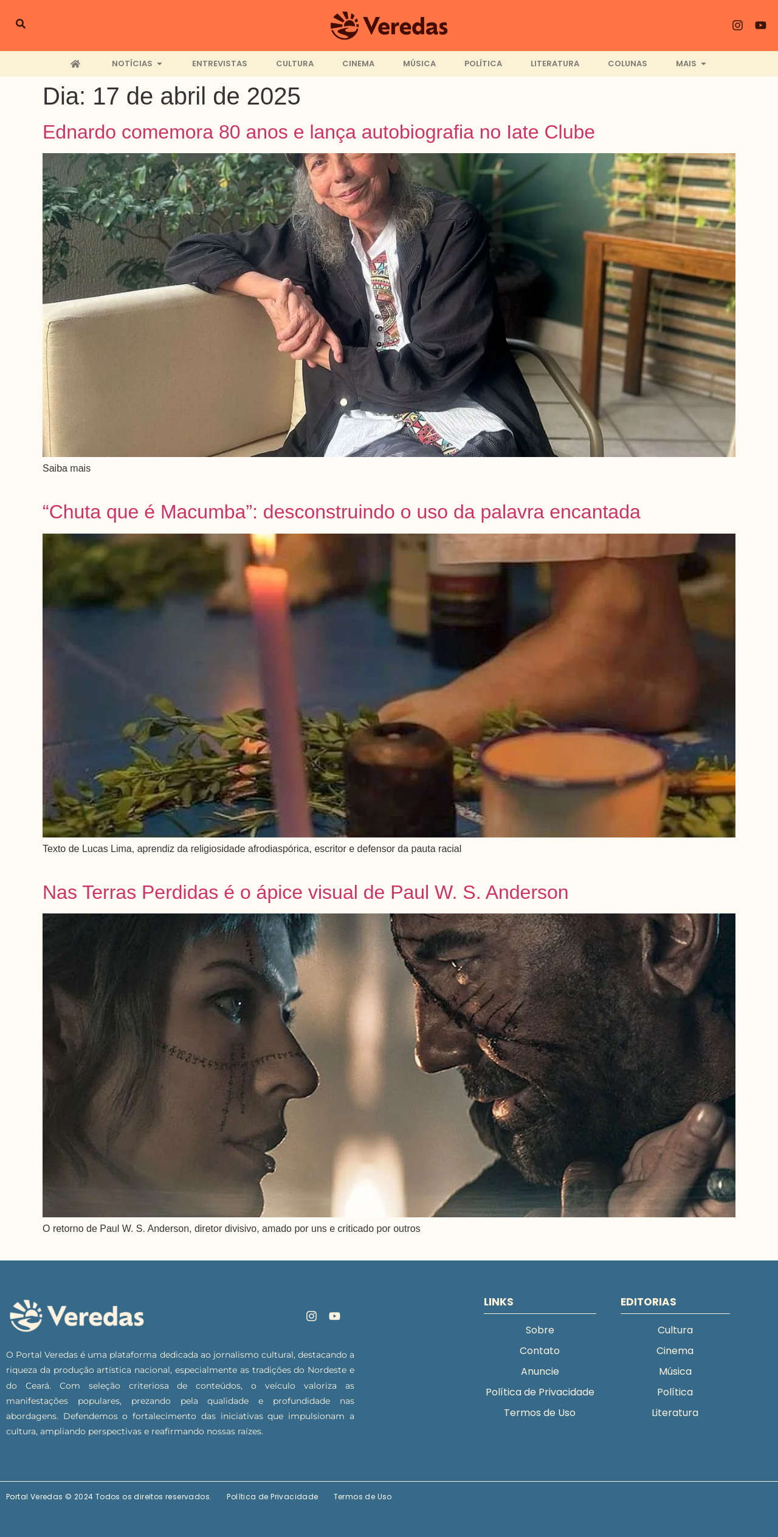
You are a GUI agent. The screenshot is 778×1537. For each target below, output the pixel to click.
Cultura (675, 1330)
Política (675, 1392)
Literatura (675, 1413)
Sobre (540, 1330)
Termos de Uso (540, 1413)
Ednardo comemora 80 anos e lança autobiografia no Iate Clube (319, 132)
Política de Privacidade (540, 1392)
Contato (540, 1351)
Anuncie (540, 1371)
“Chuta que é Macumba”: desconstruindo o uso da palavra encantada (342, 512)
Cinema (675, 1351)
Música (675, 1371)
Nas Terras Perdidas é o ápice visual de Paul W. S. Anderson (306, 892)
